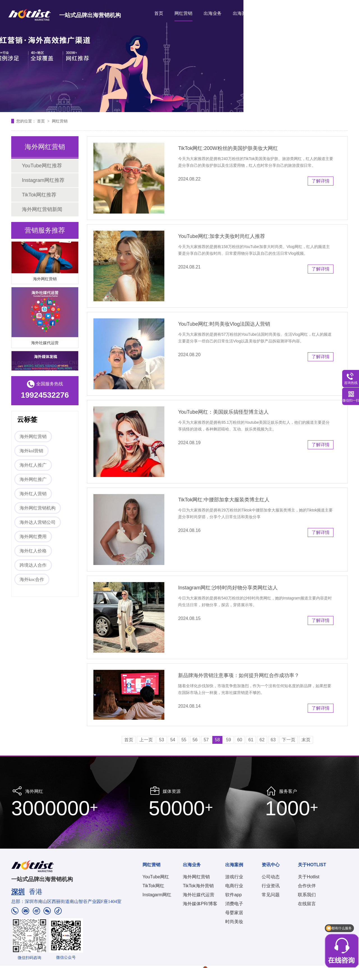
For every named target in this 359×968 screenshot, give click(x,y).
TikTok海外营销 (198, 885)
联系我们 (307, 894)
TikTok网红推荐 (39, 195)
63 (273, 739)
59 (228, 739)
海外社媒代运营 (45, 343)
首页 (158, 13)
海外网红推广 (33, 479)
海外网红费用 (33, 536)
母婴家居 (234, 912)
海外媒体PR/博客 (200, 903)
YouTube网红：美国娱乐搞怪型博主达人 (223, 412)
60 (239, 739)
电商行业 (234, 885)
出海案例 (242, 13)
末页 (306, 739)
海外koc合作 (32, 579)
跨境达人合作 (33, 565)
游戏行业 (234, 876)
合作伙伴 (307, 885)
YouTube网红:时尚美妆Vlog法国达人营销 (224, 324)
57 (206, 739)
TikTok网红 (153, 885)
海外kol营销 (31, 450)
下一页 (288, 739)
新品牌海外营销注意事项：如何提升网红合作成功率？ (238, 675)
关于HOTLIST (305, 13)
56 (195, 739)
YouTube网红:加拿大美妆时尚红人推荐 (221, 236)
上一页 (146, 739)
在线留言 (307, 903)
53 (161, 739)
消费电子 (234, 903)
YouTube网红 (155, 876)
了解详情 (321, 181)
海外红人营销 (33, 493)
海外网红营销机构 (38, 508)
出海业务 (213, 13)
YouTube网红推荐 (42, 165)
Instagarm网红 (156, 894)
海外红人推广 (33, 465)
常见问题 (271, 894)
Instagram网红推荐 (43, 180)
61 (250, 739)
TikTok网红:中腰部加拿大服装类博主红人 (224, 499)
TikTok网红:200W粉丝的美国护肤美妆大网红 (228, 148)
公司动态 (271, 876)
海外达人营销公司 (38, 522)
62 (261, 739)
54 (172, 739)
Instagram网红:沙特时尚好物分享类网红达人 (228, 587)
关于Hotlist (308, 876)
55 (184, 739)
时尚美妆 (234, 921)
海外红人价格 (33, 550)
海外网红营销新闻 (42, 209)
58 (217, 739)
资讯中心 (271, 13)
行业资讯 (271, 885)
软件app (233, 894)
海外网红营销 (45, 279)
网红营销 (183, 13)
